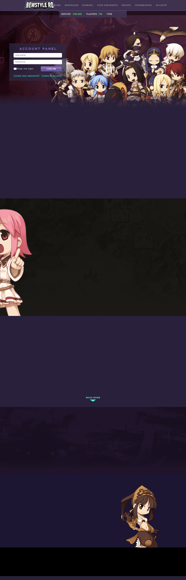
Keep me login (25, 69)
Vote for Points (107, 5)
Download (71, 5)
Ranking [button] (87, 5)
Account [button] (161, 5)
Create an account (51, 76)
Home (57, 5)
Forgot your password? (27, 76)
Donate (126, 5)
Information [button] (143, 5)
